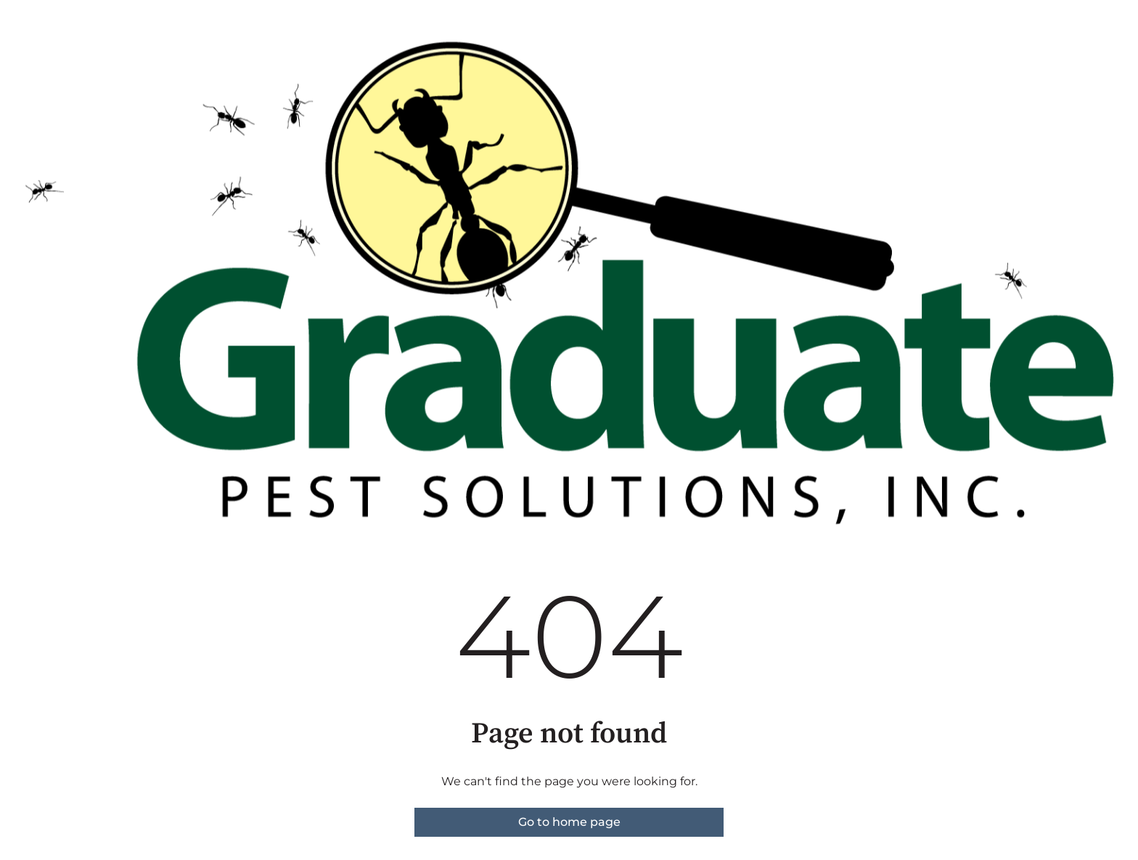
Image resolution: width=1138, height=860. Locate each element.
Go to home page (569, 822)
